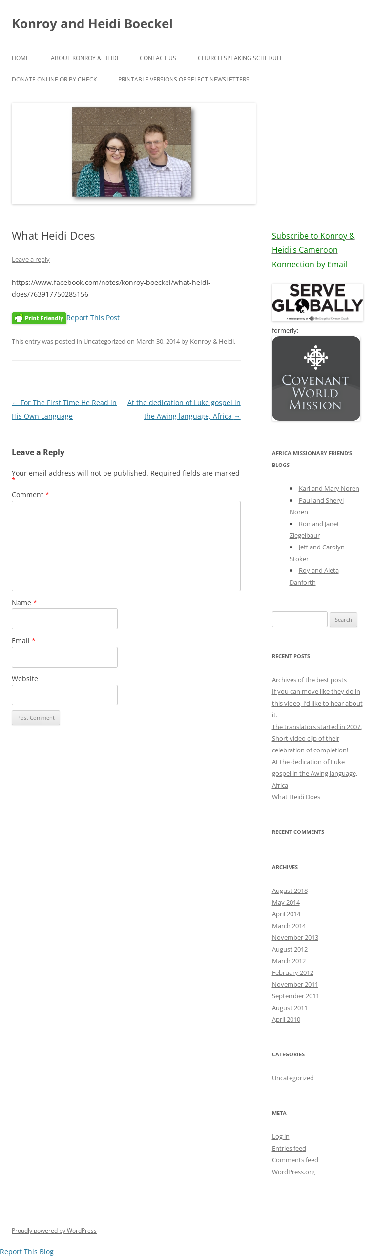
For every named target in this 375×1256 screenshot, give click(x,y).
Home (20, 58)
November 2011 (295, 984)
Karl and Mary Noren (329, 488)
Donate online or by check (54, 79)
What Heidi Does (296, 796)
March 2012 (289, 960)
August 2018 (290, 890)
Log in (281, 1136)
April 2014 (286, 914)
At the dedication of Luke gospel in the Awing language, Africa (314, 773)
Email (24, 640)
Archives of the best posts (309, 679)
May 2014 (286, 902)
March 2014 (289, 925)
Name (24, 602)
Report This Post (93, 317)
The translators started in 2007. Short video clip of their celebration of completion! (317, 738)
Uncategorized (104, 341)
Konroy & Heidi (212, 341)
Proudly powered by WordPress (54, 1230)
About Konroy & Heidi (84, 58)
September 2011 (295, 996)
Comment (30, 494)
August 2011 (290, 1007)
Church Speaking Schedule (240, 58)
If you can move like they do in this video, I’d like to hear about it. (317, 703)
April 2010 (286, 1019)
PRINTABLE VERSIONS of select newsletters (184, 79)
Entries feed (289, 1148)
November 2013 (295, 937)
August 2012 (290, 949)
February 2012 (292, 972)
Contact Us (158, 58)
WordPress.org (293, 1171)
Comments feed (295, 1159)
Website (25, 678)
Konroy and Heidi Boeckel (92, 23)
